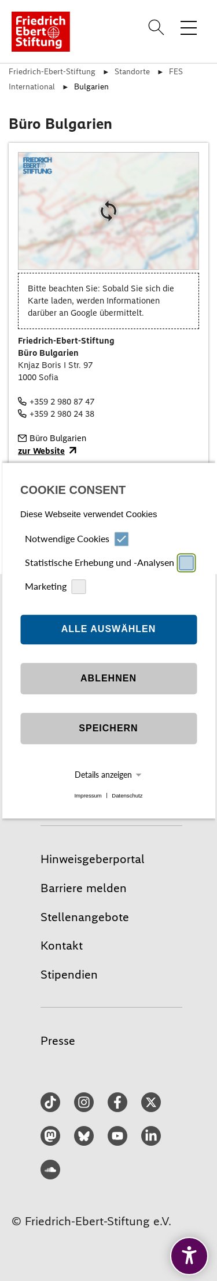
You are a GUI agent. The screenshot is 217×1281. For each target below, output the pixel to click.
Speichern (108, 729)
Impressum (87, 795)
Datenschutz (127, 795)
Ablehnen (108, 679)
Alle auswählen (108, 629)
